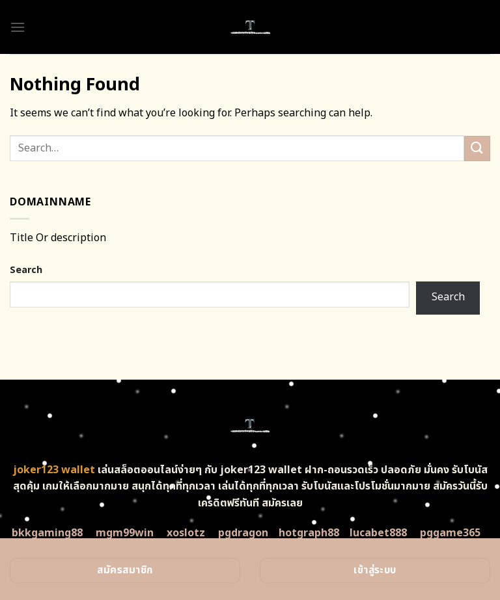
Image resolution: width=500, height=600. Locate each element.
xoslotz (186, 533)
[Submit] (477, 148)
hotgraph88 (309, 533)
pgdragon (243, 533)
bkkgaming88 (47, 533)
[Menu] (17, 27)
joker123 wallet (54, 470)
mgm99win (125, 533)
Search (26, 270)
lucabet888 (378, 533)
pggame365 (450, 533)
